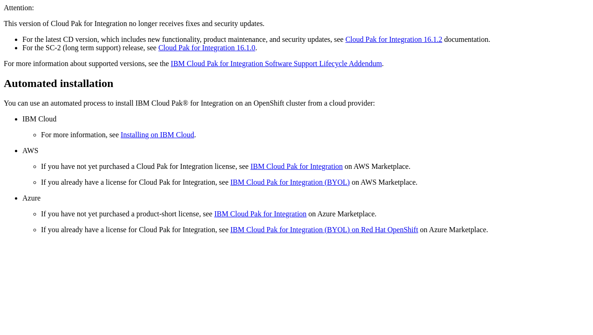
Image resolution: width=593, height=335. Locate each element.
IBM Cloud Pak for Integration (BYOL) (290, 182)
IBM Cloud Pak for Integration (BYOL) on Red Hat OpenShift (324, 230)
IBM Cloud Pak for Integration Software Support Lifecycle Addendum (276, 63)
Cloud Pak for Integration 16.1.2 (393, 39)
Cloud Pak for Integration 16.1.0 (206, 48)
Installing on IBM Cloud (157, 135)
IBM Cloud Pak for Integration (297, 166)
